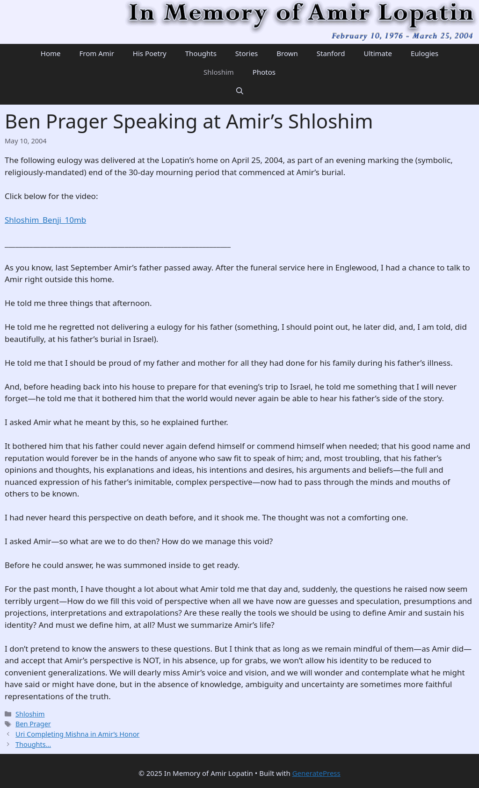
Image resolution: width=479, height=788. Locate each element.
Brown (287, 53)
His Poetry (150, 53)
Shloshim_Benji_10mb (45, 219)
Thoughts (201, 53)
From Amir (96, 53)
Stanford (331, 53)
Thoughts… (33, 744)
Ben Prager (33, 723)
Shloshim (218, 72)
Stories (246, 53)
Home (51, 53)
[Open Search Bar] (240, 90)
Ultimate (377, 53)
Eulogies (424, 53)
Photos (264, 72)
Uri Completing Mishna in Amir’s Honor (77, 734)
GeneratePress (316, 773)
